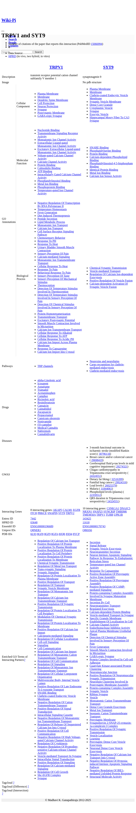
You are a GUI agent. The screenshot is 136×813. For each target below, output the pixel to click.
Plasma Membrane (48, 93)
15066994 (96, 43)
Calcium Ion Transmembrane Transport (59, 329)
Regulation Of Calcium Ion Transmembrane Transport (52, 599)
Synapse (42, 109)
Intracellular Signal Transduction (56, 759)
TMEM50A (89, 514)
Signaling (42, 645)
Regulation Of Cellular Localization (57, 638)
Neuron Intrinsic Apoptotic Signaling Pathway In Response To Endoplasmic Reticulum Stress (111, 558)
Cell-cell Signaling (48, 642)
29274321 (121, 466)
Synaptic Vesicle (99, 691)
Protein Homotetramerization (53, 313)
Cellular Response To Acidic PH (55, 339)
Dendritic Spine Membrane (52, 100)
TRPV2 (70, 513)
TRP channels (45, 366)
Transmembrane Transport (52, 316)
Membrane (43, 96)
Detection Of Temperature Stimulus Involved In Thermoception (57, 290)
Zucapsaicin (44, 411)
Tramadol (42, 389)
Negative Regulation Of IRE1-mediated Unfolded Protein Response (111, 772)
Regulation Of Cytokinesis (52, 743)
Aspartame (43, 386)
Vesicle (94, 697)
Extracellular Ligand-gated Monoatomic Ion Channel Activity (56, 144)
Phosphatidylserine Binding (105, 150)
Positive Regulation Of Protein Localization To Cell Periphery (54, 552)
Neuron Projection (47, 106)
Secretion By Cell (100, 602)
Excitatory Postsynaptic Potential (56, 320)
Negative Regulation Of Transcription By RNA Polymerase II (58, 204)
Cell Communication (49, 648)
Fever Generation (47, 212)
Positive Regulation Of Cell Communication (53, 732)
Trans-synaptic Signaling (51, 569)
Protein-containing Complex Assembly (111, 688)
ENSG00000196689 (41, 526)
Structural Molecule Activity (106, 776)
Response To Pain (47, 269)
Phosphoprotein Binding (51, 187)
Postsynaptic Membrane (51, 112)
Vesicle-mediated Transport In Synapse (59, 756)
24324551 (95, 475)
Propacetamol (45, 415)
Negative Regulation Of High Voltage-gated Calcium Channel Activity (59, 739)
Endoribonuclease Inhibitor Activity (110, 627)
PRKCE (42, 513)
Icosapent (42, 383)
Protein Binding (46, 164)
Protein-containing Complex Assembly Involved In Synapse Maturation (111, 594)
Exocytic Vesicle (99, 114)
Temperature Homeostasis (52, 209)
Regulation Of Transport (51, 585)
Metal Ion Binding (47, 183)
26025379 (110, 485)
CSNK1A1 (113, 508)
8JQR (62, 534)
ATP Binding (44, 171)
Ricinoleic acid (45, 399)
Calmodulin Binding (49, 168)
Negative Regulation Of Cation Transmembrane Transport (55, 704)
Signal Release (98, 545)
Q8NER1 (35, 530)
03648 (33, 522)
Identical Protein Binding (104, 169)
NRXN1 (87, 511)
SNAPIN (53, 513)
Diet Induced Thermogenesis (53, 215)
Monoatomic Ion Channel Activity (56, 139)
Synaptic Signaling (48, 572)
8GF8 (40, 534)
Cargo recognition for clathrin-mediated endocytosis (107, 366)
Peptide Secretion (47, 218)
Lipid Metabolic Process (51, 221)
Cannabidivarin (46, 434)
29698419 (97, 460)
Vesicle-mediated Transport (105, 271)
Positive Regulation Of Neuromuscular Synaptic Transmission (111, 677)
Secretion (95, 542)
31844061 (106, 488)
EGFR (76, 509)
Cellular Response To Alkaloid (54, 332)
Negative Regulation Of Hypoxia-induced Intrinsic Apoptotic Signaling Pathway (111, 764)
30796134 (104, 453)
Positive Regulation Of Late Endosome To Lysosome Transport (59, 688)
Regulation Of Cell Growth (52, 771)
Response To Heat (47, 244)
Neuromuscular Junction (103, 672)
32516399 (117, 479)
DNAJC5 (125, 508)
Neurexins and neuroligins (104, 361)
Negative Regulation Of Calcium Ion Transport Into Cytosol (110, 756)
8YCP (76, 534)
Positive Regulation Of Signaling (56, 762)
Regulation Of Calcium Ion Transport (58, 540)
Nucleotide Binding (48, 130)
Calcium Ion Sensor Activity (106, 176)
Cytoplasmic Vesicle (101, 107)
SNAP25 (98, 511)
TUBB (109, 514)
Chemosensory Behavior (51, 237)
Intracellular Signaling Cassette (55, 714)
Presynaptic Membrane (103, 719)
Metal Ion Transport (101, 710)
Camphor (42, 396)
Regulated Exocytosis (102, 608)
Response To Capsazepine (52, 348)
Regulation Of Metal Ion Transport (57, 566)
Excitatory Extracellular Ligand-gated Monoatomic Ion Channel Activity (58, 151)
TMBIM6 (121, 511)
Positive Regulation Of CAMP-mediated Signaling (107, 588)
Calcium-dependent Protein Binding (110, 611)
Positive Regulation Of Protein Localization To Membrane (54, 558)
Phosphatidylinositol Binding (53, 180)
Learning (95, 738)
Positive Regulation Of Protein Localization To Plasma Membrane (57, 545)
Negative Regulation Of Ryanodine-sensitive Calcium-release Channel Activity (57, 749)
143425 (87, 518)
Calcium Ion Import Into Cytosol (56, 351)
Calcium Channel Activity (52, 161)
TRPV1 (56, 67)
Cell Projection (45, 103)
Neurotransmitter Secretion (105, 551)
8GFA (54, 534)
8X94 (69, 534)
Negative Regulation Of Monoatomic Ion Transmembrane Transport (58, 720)
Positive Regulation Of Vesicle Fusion (111, 280)
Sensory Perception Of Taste (53, 275)
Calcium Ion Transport (50, 228)
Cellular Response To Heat (52, 266)
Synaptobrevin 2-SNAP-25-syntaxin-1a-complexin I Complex (110, 724)
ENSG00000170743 (94, 526)
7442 (33, 518)
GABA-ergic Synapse (49, 115)
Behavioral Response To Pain (54, 272)
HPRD (12, 56)
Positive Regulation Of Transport (56, 581)
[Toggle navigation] (2, 31)
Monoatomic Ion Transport (52, 225)
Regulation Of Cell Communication (57, 661)
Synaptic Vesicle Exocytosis (105, 548)
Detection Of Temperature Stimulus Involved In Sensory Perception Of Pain (57, 298)
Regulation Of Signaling (51, 664)
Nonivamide (44, 421)
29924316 (120, 482)
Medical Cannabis (47, 427)
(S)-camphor (44, 424)
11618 (86, 522)
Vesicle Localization (101, 735)
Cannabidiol (44, 408)
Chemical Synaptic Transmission (108, 267)
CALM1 (67, 509)
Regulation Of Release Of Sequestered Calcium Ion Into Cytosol (59, 726)
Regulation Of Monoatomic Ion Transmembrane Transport (55, 669)
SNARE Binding (99, 147)
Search (12, 39)
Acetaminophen (46, 392)
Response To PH (46, 240)
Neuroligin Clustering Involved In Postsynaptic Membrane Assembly (109, 683)
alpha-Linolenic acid (49, 380)
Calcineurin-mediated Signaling (55, 635)
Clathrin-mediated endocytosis (107, 370)
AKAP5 (57, 509)
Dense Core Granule (101, 104)
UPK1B (118, 514)
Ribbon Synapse (99, 694)
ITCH (33, 513)
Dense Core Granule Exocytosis (108, 707)
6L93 (33, 534)
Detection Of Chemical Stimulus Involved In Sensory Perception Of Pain (57, 307)
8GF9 (47, 534)
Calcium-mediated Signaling (53, 256)
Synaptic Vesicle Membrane (105, 101)
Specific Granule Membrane (105, 618)
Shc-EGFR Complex (49, 775)
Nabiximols (44, 430)
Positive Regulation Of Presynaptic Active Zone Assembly (109, 575)
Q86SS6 (87, 530)
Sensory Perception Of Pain (53, 253)
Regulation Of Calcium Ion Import (57, 651)
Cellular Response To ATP (52, 335)
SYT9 (108, 67)
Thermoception (46, 285)
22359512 (95, 495)
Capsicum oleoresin (48, 418)
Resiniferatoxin (46, 402)
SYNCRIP (109, 511)
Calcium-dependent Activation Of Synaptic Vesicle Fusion (109, 285)
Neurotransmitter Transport (105, 605)
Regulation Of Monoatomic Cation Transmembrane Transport (57, 656)
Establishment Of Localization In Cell (111, 621)
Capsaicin (43, 405)
